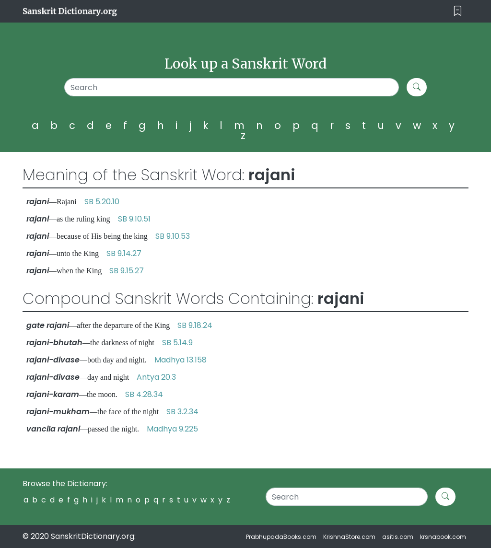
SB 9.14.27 (123, 253)
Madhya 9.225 (172, 428)
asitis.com (397, 537)
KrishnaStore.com (349, 537)
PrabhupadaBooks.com (281, 537)
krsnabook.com (443, 537)
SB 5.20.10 (101, 201)
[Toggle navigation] (457, 11)
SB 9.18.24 (194, 325)
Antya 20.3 (156, 377)
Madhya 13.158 (180, 359)
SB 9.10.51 (134, 218)
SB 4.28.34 (144, 394)
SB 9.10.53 (172, 236)
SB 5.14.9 (177, 342)
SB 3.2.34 (182, 411)
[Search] (231, 87)
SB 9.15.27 (126, 270)
